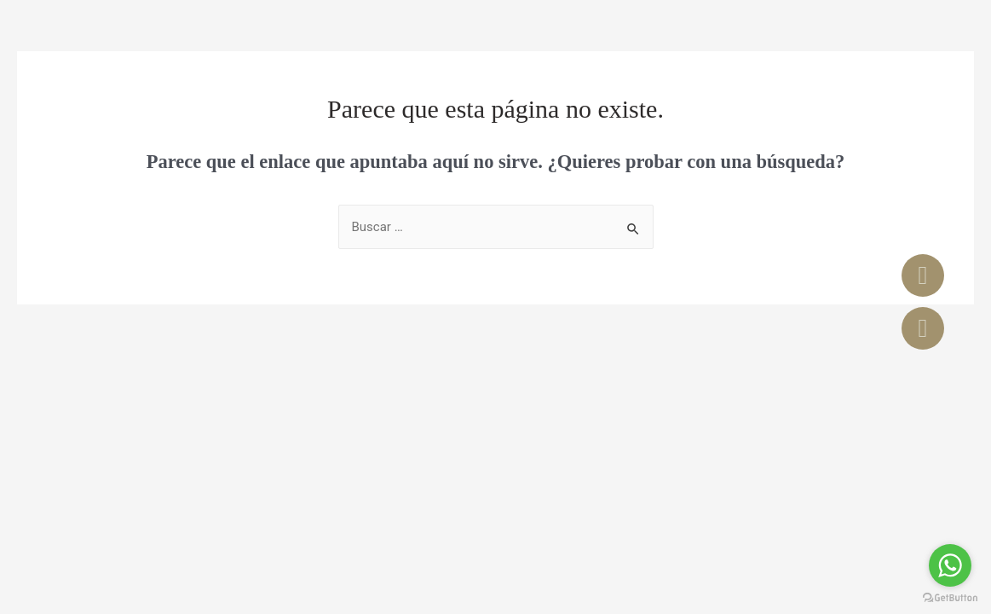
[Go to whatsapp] (950, 565)
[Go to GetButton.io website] (950, 597)
